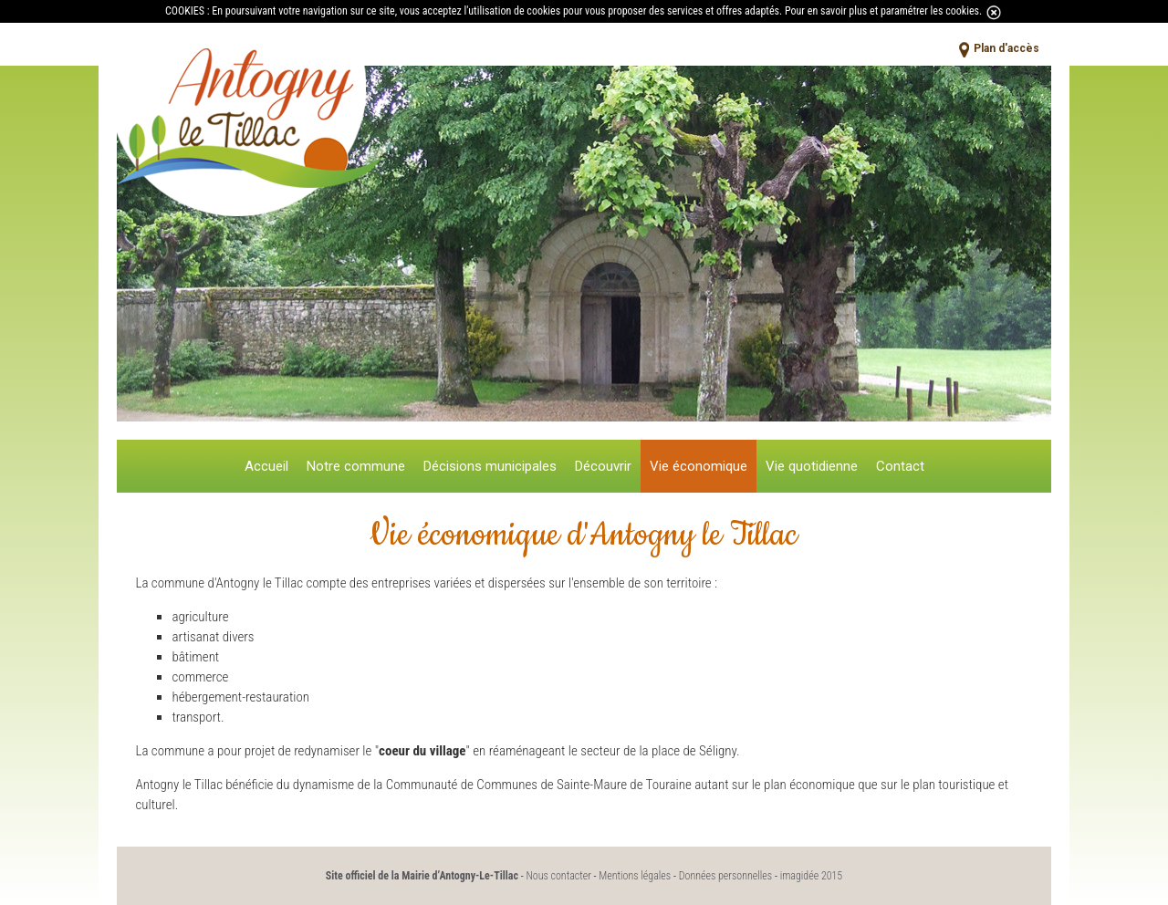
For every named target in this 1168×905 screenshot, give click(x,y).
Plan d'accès (1006, 48)
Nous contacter (558, 875)
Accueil (266, 466)
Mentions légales (635, 875)
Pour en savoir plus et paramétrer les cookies (882, 11)
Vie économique (698, 466)
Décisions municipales (490, 466)
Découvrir (603, 466)
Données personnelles (726, 875)
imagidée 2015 (811, 875)
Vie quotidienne (812, 466)
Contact (900, 466)
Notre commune (356, 466)
